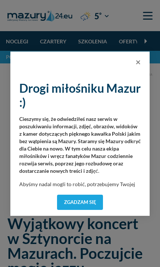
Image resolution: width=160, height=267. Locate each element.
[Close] (138, 62)
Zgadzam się (80, 202)
